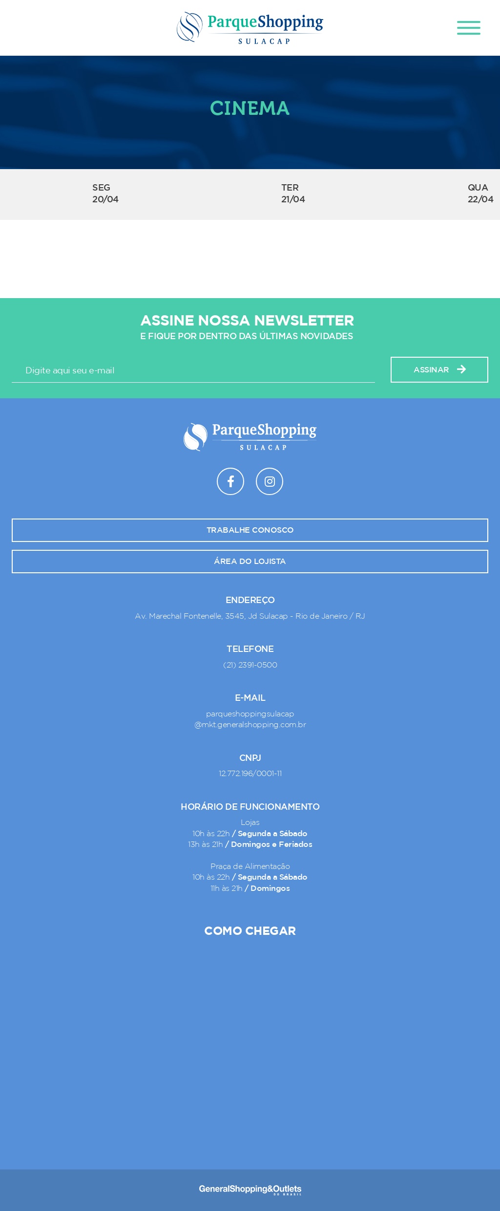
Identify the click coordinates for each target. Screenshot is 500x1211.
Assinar (439, 370)
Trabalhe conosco (250, 530)
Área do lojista (250, 561)
